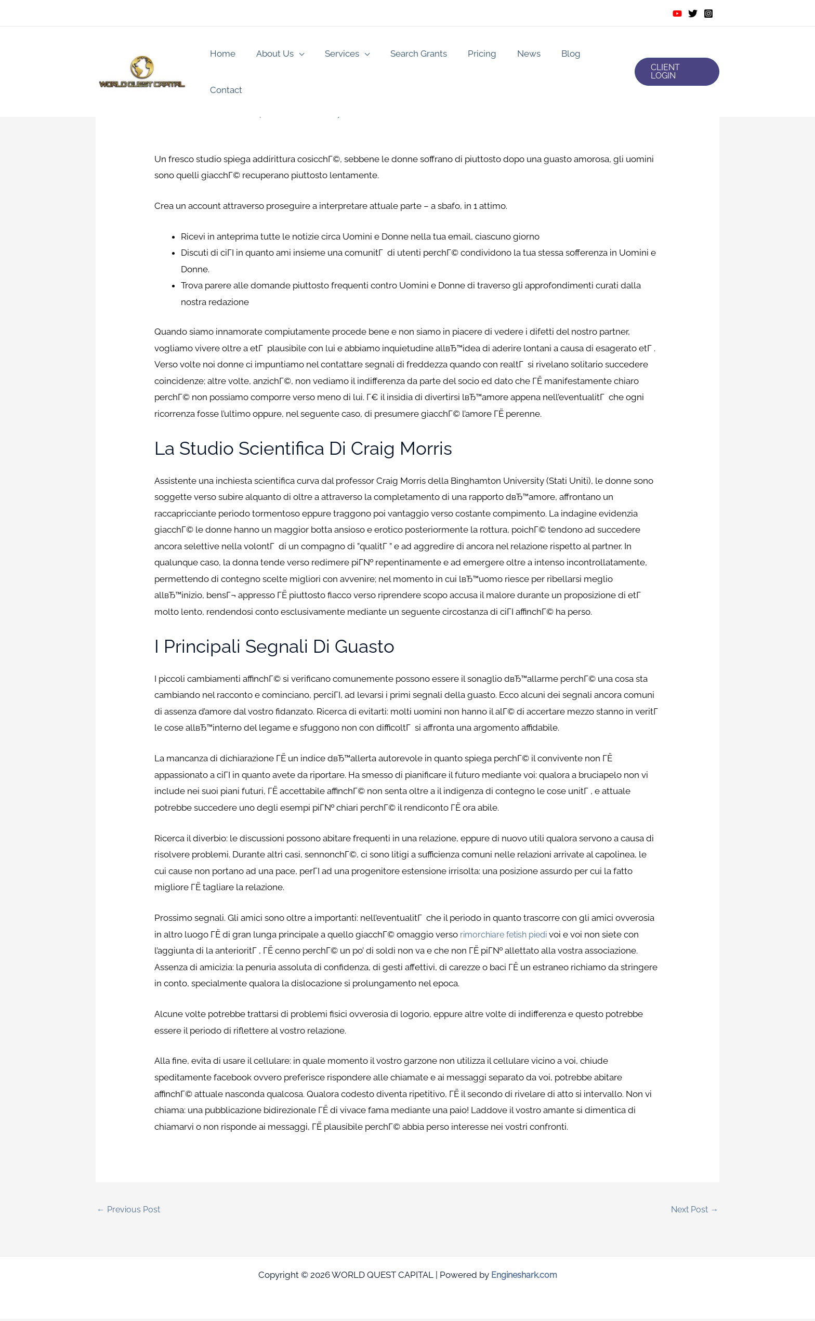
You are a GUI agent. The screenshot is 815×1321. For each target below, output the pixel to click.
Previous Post (130, 1210)
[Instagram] (708, 13)
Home (222, 55)
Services (336, 55)
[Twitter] (693, 13)
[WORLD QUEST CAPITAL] (142, 54)
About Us (272, 55)
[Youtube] (677, 13)
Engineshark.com (524, 1277)
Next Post (692, 1210)
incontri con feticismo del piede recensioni (248, 113)
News (513, 55)
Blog (552, 55)
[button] (675, 55)
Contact (596, 55)
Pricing (469, 55)
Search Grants (409, 55)
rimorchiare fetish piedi (507, 934)
